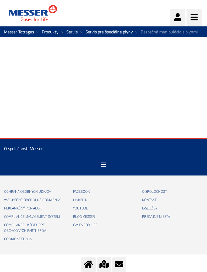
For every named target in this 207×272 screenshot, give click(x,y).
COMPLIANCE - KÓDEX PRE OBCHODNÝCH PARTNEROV (25, 227)
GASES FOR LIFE (85, 225)
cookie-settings (18, 239)
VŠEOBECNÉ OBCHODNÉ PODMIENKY (32, 200)
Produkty (50, 32)
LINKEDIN (80, 200)
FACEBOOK (81, 191)
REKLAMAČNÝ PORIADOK (23, 208)
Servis (72, 32)
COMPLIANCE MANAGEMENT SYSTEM (32, 216)
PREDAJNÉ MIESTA (156, 216)
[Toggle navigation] (103, 165)
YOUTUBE (80, 208)
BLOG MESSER (84, 216)
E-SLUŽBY (149, 208)
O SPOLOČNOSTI (155, 191)
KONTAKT (149, 200)
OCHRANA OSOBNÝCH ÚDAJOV (27, 191)
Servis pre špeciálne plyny (109, 32)
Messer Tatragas (19, 32)
